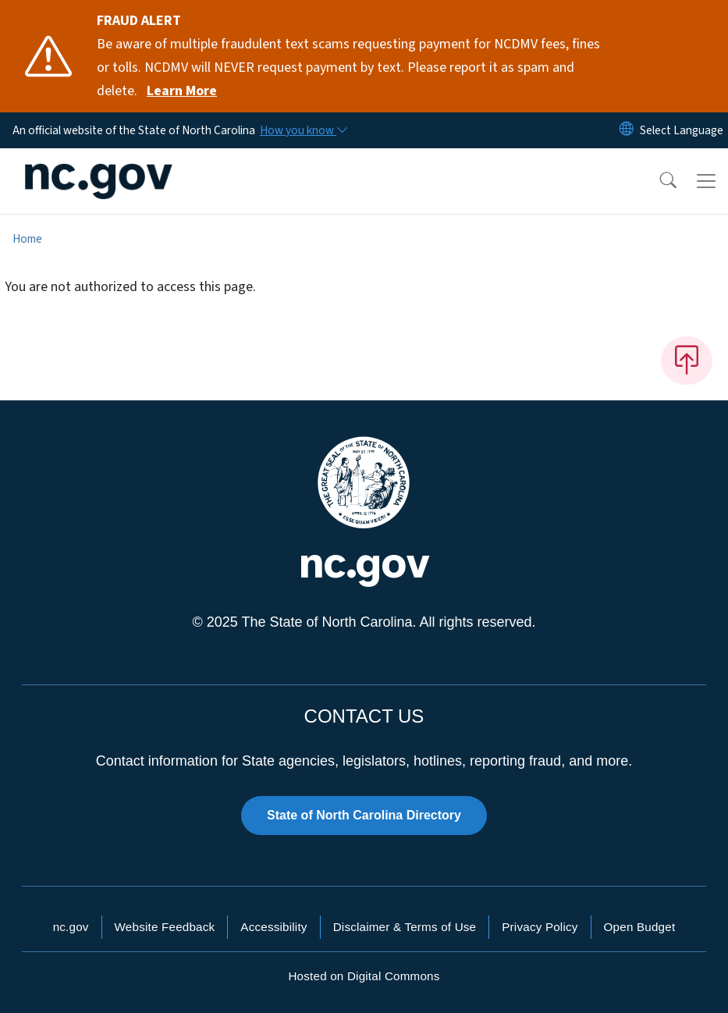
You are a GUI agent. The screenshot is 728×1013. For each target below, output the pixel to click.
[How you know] (302, 130)
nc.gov (71, 926)
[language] (681, 130)
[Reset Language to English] (627, 130)
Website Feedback (165, 926)
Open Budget (640, 926)
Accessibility (273, 926)
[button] (658, 181)
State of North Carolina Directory (364, 815)
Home (27, 238)
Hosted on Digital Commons (363, 976)
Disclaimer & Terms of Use (405, 926)
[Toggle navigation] (706, 181)
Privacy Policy (539, 926)
